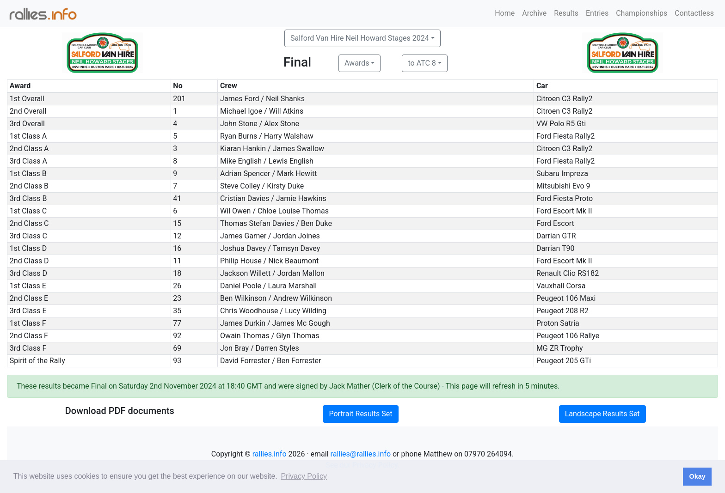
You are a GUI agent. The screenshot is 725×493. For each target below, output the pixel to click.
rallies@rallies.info (361, 454)
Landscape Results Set (602, 413)
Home (505, 13)
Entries (597, 13)
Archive (534, 13)
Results (566, 13)
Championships (641, 13)
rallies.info (269, 454)
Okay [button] (697, 476)
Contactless (694, 13)
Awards (356, 63)
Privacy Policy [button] (304, 476)
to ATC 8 (422, 63)
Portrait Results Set (360, 413)
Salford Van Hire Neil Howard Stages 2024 (359, 38)
